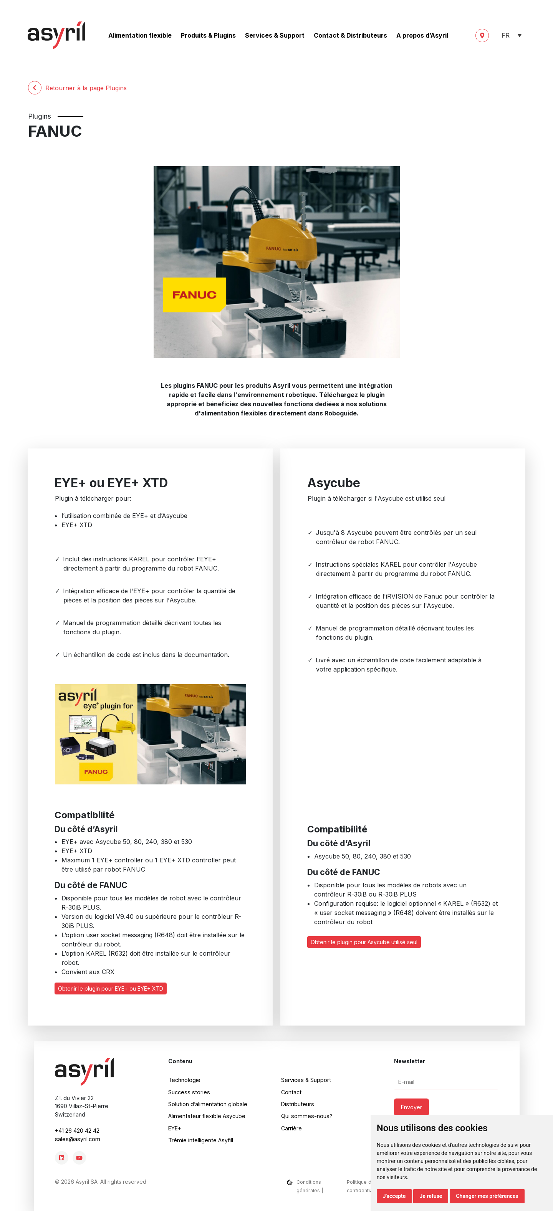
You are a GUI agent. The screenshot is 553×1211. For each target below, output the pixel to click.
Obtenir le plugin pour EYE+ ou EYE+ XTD (110, 988)
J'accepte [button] (394, 1196)
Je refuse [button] (430, 1196)
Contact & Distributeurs (350, 35)
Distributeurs (297, 1104)
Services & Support (275, 35)
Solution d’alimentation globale (207, 1104)
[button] (510, 35)
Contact (291, 1092)
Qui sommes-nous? (307, 1116)
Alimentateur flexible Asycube (206, 1116)
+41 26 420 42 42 (77, 1130)
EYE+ (174, 1128)
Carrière (291, 1128)
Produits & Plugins (208, 35)
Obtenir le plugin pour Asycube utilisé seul (364, 942)
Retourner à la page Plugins (77, 87)
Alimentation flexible (140, 35)
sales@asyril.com (77, 1139)
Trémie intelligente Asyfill (200, 1140)
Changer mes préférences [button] (487, 1196)
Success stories (189, 1092)
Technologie (184, 1080)
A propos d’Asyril (422, 35)
